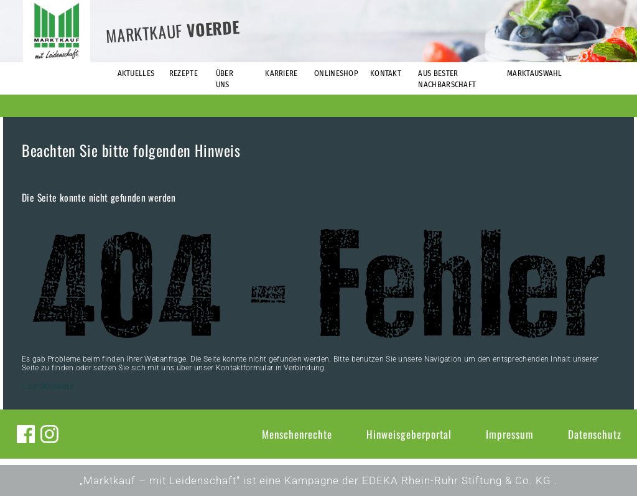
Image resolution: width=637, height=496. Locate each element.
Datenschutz (594, 434)
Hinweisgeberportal (409, 434)
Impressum (510, 434)
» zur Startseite (47, 386)
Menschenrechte (297, 434)
